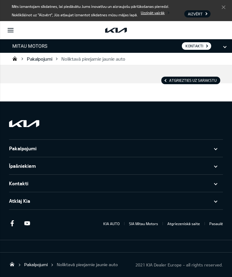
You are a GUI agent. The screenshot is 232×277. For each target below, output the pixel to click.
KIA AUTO (111, 223)
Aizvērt (223, 7)
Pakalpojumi (39, 59)
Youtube (27, 223)
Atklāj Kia (19, 201)
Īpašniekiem (22, 166)
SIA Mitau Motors (143, 223)
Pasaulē (216, 223)
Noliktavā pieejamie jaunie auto (93, 59)
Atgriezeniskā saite (183, 223)
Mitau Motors (15, 59)
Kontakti (18, 183)
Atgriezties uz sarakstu (193, 80)
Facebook (12, 223)
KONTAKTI (194, 46)
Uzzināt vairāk (153, 13)
